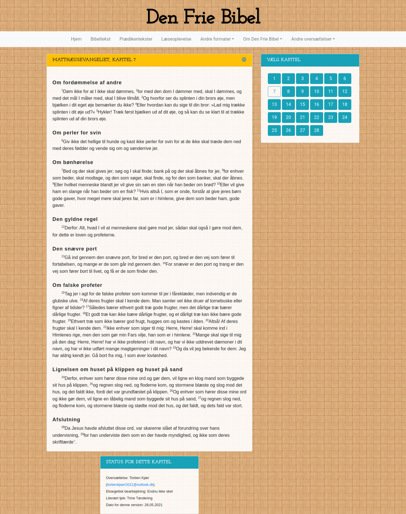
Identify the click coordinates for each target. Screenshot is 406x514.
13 (274, 104)
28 (316, 130)
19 (274, 117)
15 (302, 104)
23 (330, 117)
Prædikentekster (136, 39)
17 (330, 104)
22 (316, 117)
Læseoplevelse (176, 39)
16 (316, 104)
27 (302, 130)
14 (288, 104)
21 (302, 117)
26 (288, 130)
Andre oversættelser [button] (311, 39)
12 (344, 91)
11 (330, 91)
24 (344, 117)
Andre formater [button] (215, 39)
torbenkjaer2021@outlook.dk (130, 484)
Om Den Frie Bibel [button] (261, 39)
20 (288, 117)
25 (274, 130)
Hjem (76, 39)
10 (316, 91)
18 (344, 104)
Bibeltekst (101, 39)
